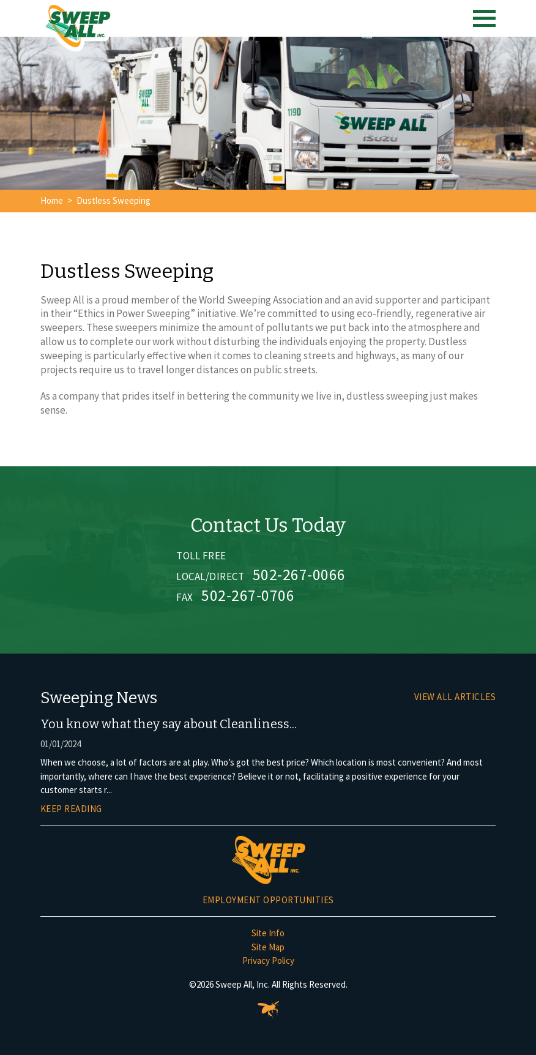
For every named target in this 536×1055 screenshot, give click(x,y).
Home (51, 200)
